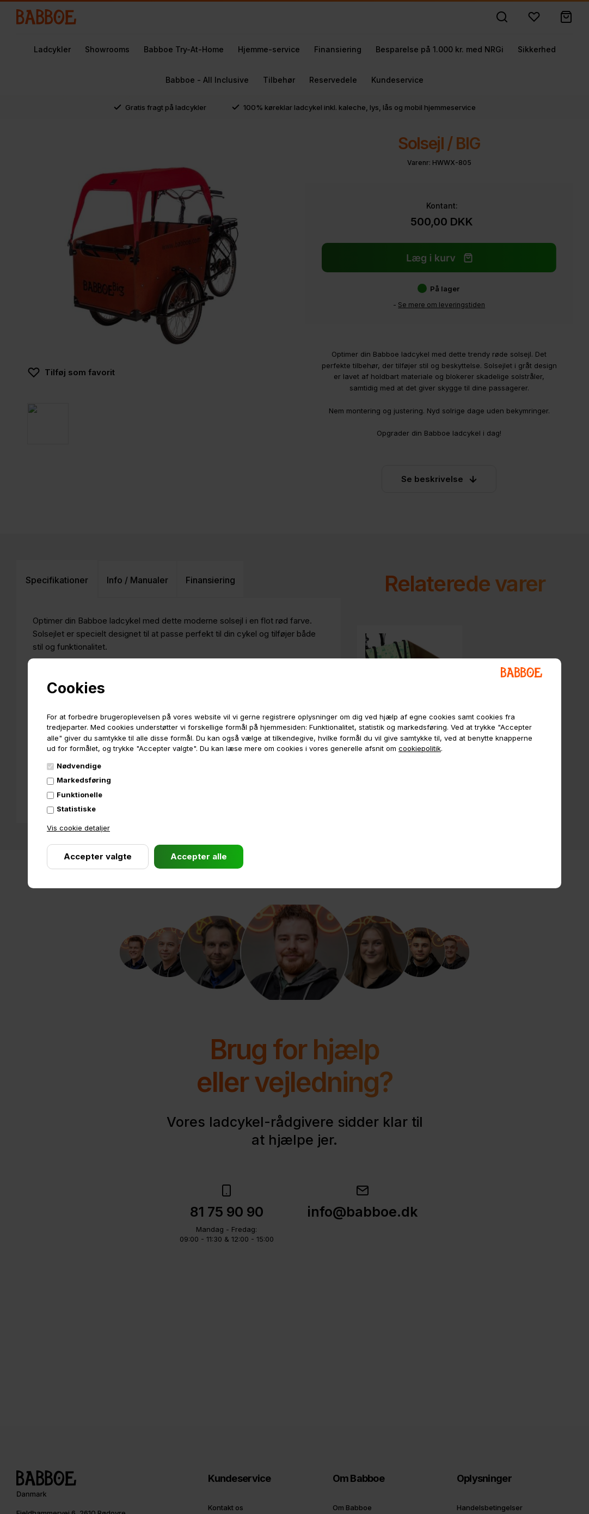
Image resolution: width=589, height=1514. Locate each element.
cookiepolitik (419, 748)
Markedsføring (84, 780)
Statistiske (76, 808)
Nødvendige (79, 765)
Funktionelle (79, 794)
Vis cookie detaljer (78, 827)
